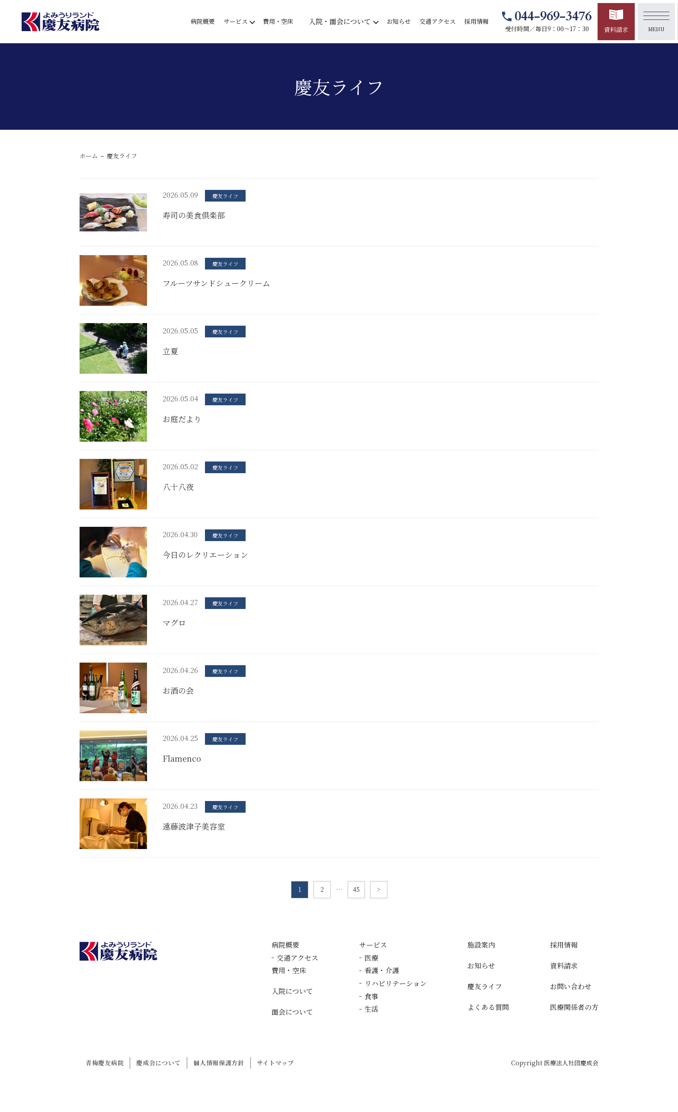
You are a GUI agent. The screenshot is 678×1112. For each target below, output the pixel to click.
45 (356, 889)
